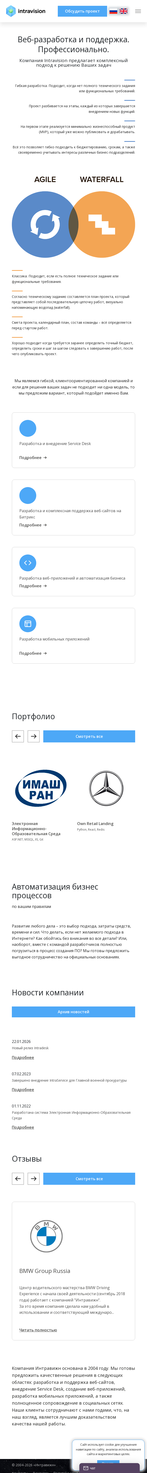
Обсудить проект (82, 11)
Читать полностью (38, 1330)
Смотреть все (89, 736)
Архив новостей (73, 1011)
